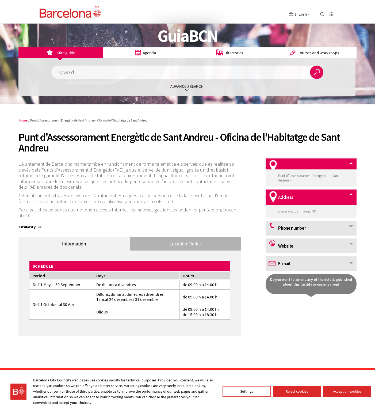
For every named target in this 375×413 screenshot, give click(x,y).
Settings (246, 391)
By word (65, 72)
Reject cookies (297, 391)
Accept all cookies (347, 391)
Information (74, 244)
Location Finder (185, 244)
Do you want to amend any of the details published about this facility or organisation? (311, 282)
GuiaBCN (188, 36)
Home (23, 120)
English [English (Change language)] (299, 15)
